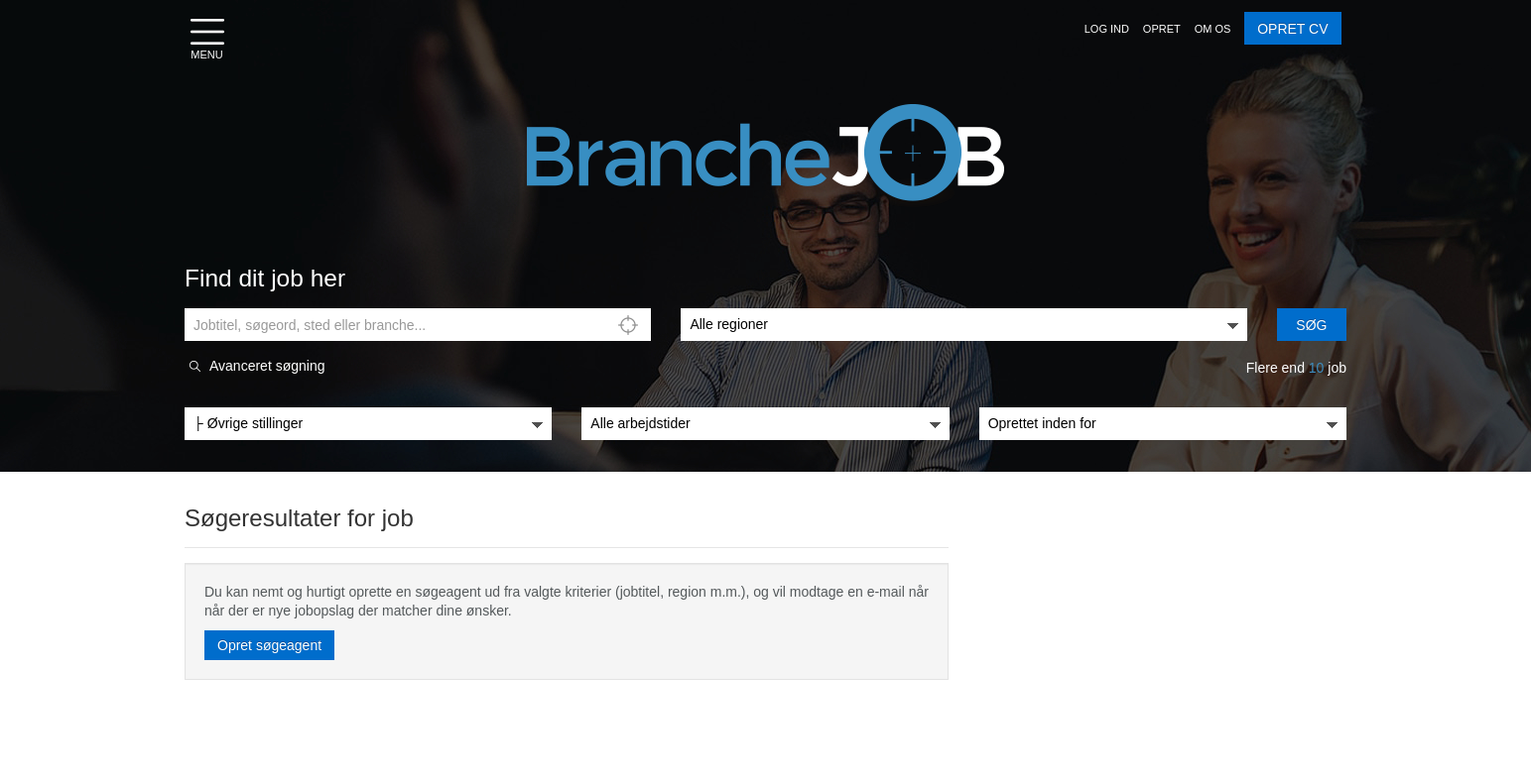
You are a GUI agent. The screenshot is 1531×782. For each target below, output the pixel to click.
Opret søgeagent (269, 645)
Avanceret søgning (266, 366)
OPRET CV (1292, 29)
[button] (1106, 29)
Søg (1311, 325)
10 (1317, 368)
